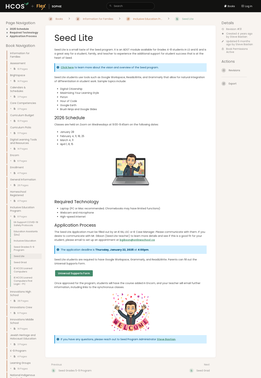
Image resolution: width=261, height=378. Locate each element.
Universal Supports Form (74, 273)
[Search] (110, 6)
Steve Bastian (238, 37)
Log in (246, 6)
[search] (130, 6)
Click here (67, 67)
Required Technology (24, 32)
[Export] (238, 83)
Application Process (23, 36)
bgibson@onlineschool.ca (137, 240)
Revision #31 (231, 29)
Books (229, 6)
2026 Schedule (19, 29)
